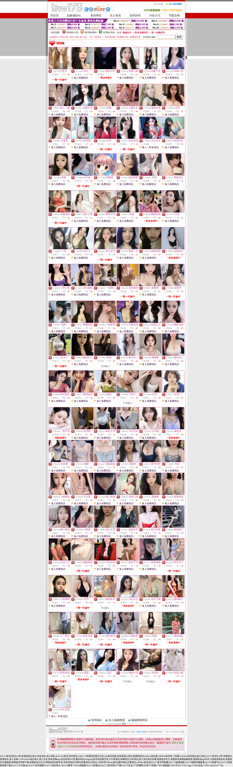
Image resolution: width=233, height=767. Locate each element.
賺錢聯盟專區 (139, 720)
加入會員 (115, 15)
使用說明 (135, 15)
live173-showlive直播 (117, 724)
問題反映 (174, 15)
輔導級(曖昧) (91, 32)
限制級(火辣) (73, 32)
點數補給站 (74, 15)
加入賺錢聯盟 (116, 720)
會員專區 (95, 15)
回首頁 (54, 15)
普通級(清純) (109, 32)
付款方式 (154, 15)
